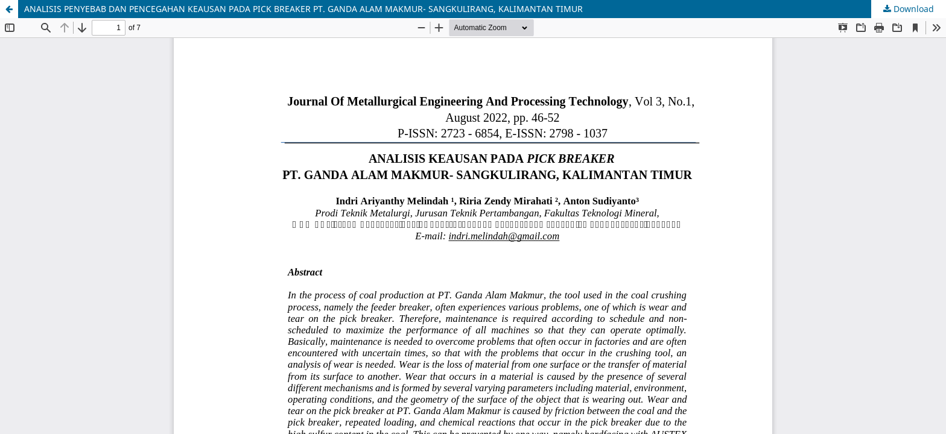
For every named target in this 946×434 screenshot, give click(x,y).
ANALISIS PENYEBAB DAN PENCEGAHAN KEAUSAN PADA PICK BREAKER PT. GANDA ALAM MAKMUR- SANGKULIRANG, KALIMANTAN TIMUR (303, 8)
